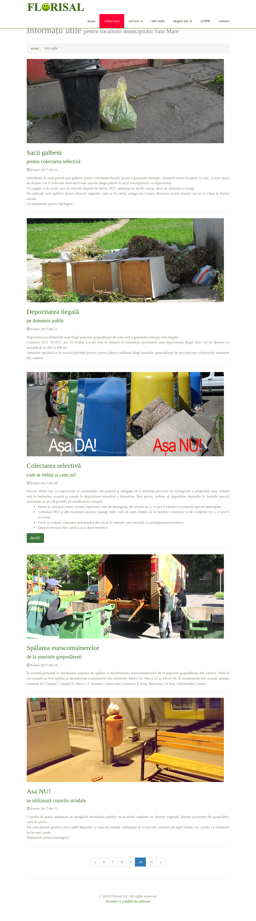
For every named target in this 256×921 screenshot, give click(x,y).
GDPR (205, 21)
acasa (91, 21)
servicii (135, 21)
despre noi (182, 21)
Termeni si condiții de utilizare (128, 901)
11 (151, 862)
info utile (158, 21)
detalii (35, 538)
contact (224, 21)
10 (140, 862)
